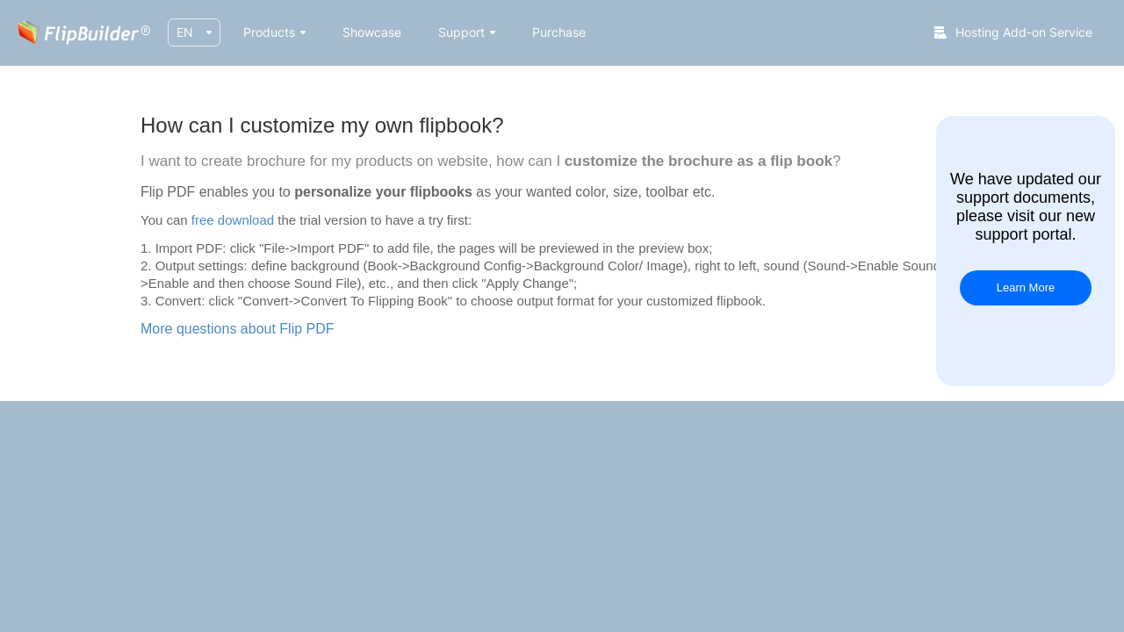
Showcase (371, 32)
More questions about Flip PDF (237, 328)
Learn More (1026, 287)
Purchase (559, 32)
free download (232, 219)
